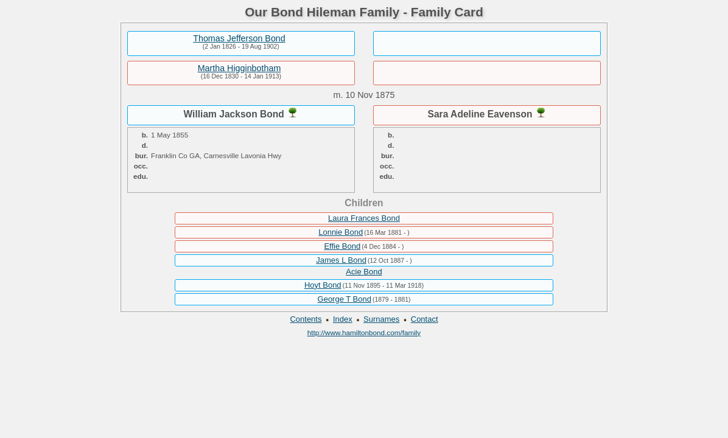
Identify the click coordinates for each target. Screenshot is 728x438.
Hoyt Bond (322, 285)
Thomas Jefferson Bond (239, 38)
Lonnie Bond (340, 232)
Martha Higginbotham (239, 68)
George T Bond (344, 299)
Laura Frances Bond (364, 218)
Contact (424, 319)
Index (342, 319)
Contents (305, 319)
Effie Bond (342, 246)
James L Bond (341, 260)
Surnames (381, 319)
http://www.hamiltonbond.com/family (364, 332)
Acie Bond (364, 271)
